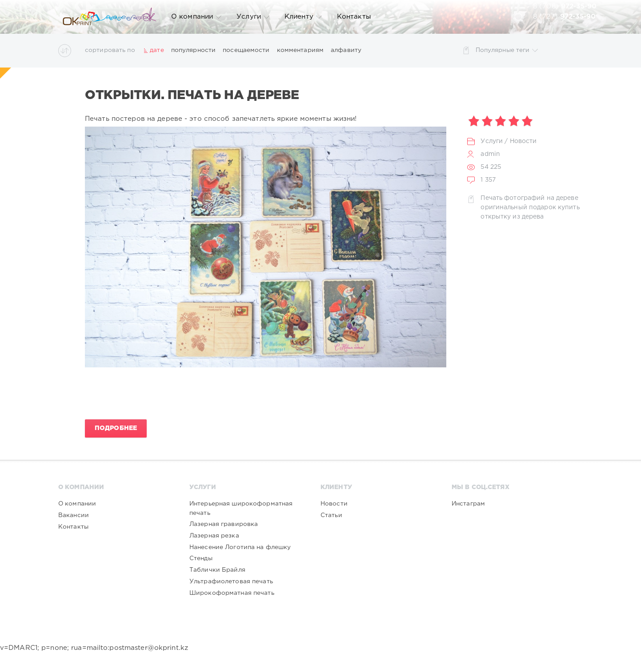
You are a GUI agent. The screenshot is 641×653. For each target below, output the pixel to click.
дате (157, 50)
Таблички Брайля (217, 570)
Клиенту (303, 17)
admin (490, 154)
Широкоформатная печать (231, 593)
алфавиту (346, 50)
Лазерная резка (214, 535)
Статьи (331, 515)
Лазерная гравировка (223, 524)
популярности (193, 50)
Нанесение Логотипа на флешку (240, 547)
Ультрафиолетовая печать (231, 581)
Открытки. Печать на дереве (192, 95)
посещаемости (246, 50)
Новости (523, 141)
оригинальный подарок (518, 207)
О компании (196, 17)
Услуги (252, 17)
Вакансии (73, 515)
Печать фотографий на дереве (529, 198)
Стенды (200, 558)
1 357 (488, 180)
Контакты (354, 17)
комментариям (300, 50)
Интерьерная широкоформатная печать (240, 508)
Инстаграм (468, 503)
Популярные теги (507, 50)
